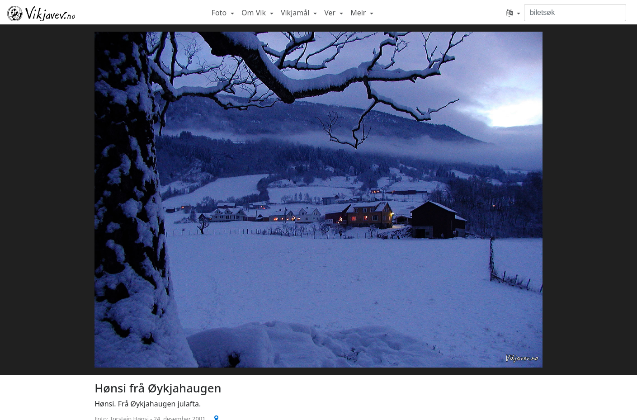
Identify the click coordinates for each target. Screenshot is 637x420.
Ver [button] (330, 13)
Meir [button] (359, 13)
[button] (513, 13)
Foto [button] (220, 13)
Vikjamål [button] (296, 13)
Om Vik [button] (254, 13)
